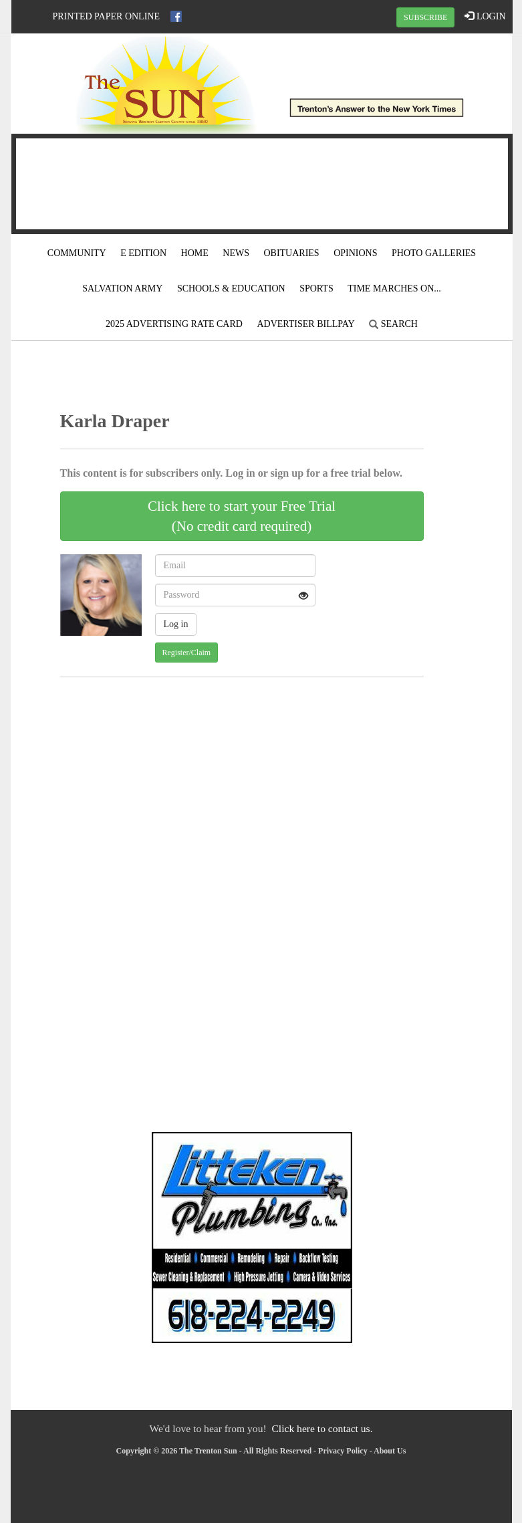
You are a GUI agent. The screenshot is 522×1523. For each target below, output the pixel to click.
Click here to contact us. (321, 1428)
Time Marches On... (394, 288)
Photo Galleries (434, 253)
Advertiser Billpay (305, 324)
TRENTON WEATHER (262, 182)
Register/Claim (186, 652)
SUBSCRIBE (425, 17)
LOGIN (485, 16)
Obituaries (291, 253)
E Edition (143, 253)
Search (393, 324)
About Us (390, 1450)
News (236, 253)
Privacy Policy (343, 1450)
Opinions (355, 253)
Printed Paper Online (106, 16)
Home (195, 253)
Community (76, 253)
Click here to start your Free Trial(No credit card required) (242, 516)
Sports (316, 288)
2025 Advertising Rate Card (174, 324)
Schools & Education (231, 288)
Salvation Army (122, 288)
